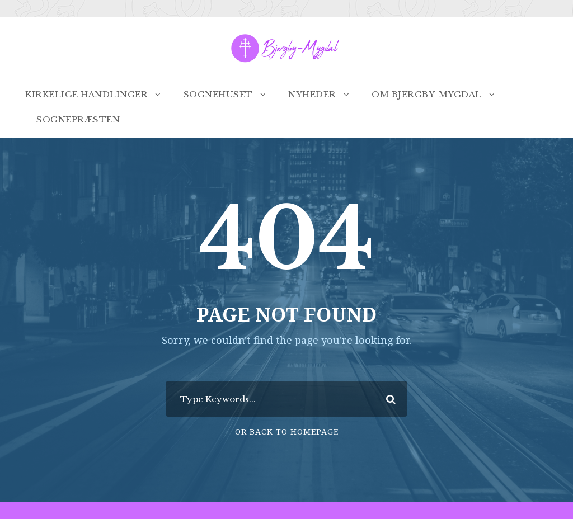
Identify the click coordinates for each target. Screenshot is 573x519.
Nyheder (312, 94)
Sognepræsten (78, 119)
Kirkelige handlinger (86, 94)
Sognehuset (218, 94)
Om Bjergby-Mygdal (427, 94)
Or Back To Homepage (287, 431)
